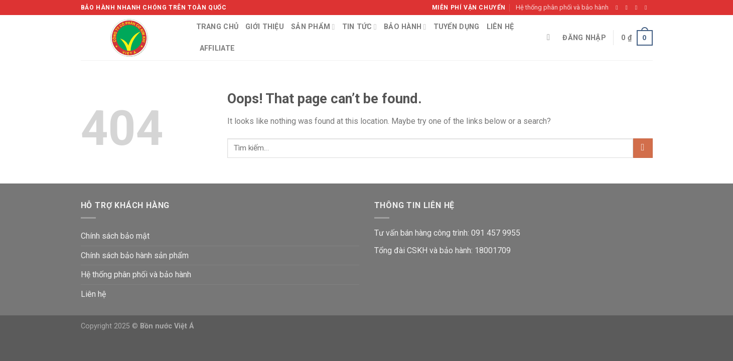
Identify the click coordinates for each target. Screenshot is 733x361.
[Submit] (643, 148)
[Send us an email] (648, 7)
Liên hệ (500, 27)
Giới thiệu (264, 27)
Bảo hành (405, 27)
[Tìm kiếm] (551, 38)
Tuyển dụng (456, 27)
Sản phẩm (313, 27)
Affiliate (217, 48)
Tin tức (359, 27)
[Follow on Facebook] (619, 7)
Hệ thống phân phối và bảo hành (562, 7)
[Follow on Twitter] (638, 7)
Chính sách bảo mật (115, 236)
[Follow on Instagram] (629, 7)
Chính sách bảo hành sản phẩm (135, 255)
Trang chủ (217, 27)
